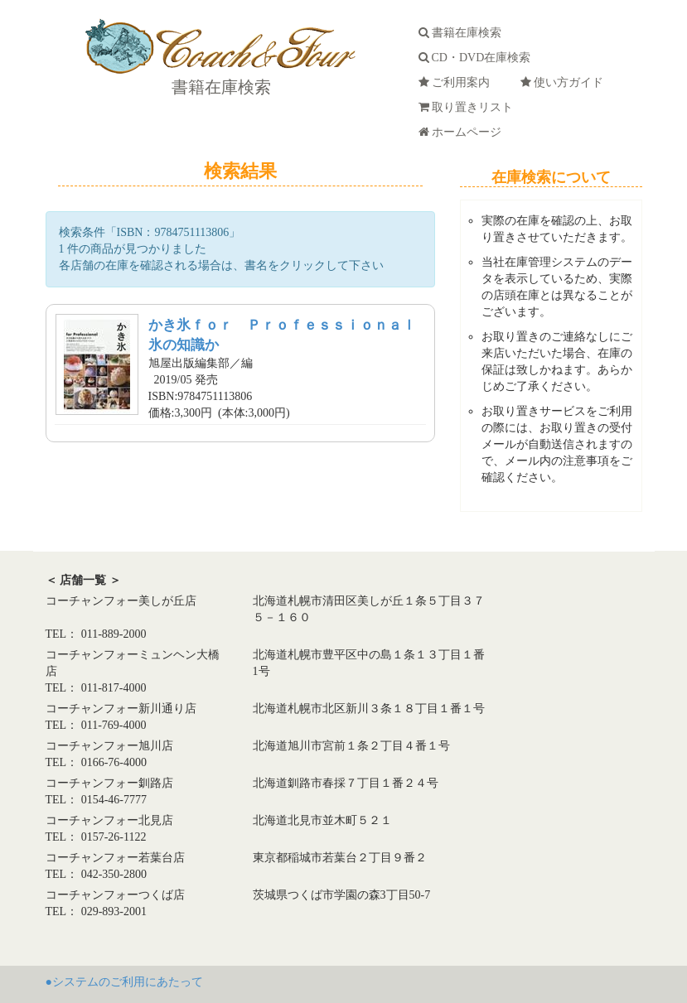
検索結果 (240, 171)
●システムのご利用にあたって (124, 982)
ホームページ (462, 132)
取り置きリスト (468, 107)
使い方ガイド (564, 82)
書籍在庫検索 (219, 87)
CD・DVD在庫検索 (477, 57)
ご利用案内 (457, 82)
